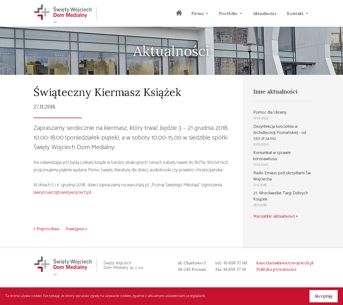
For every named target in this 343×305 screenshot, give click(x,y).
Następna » (76, 228)
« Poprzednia (46, 228)
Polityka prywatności (276, 269)
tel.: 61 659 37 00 (231, 262)
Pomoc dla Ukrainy (269, 112)
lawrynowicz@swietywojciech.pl (61, 192)
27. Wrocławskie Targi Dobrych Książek (280, 196)
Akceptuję (323, 296)
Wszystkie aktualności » (275, 216)
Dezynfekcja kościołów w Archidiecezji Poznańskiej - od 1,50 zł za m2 (279, 132)
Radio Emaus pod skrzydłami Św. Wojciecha (282, 176)
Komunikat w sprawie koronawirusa (272, 156)
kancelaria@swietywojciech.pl (285, 262)
